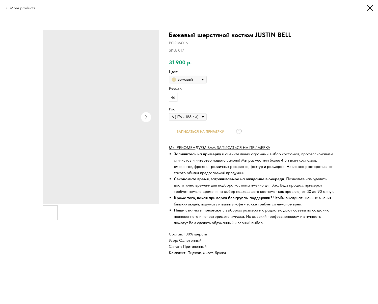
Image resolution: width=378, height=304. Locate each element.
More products (22, 8)
